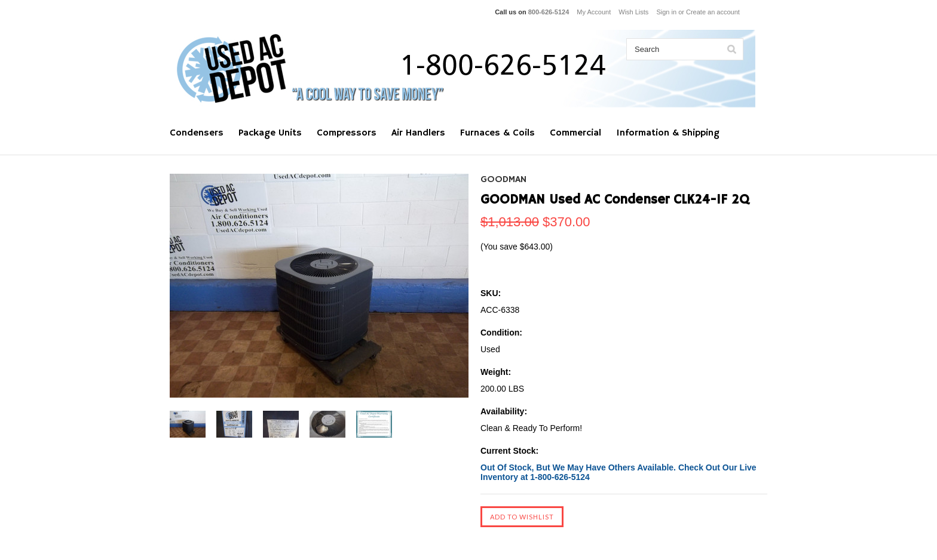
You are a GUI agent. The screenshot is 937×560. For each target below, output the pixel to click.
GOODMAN (503, 180)
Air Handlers (418, 133)
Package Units (270, 133)
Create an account (713, 12)
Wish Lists (633, 12)
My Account (594, 12)
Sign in (666, 12)
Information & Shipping (667, 133)
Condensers (196, 133)
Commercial (575, 133)
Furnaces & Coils (497, 133)
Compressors (346, 133)
